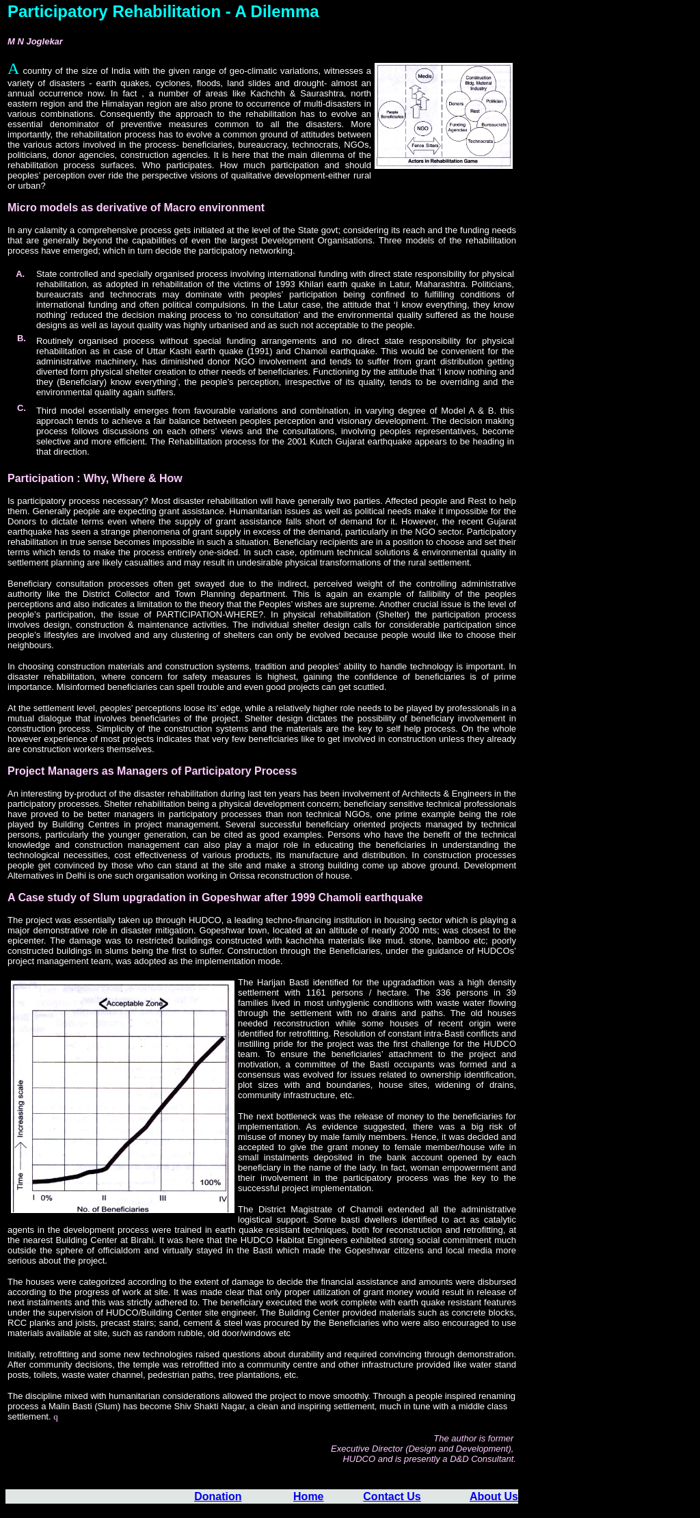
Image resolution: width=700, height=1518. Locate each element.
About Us (494, 1496)
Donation (217, 1496)
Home (308, 1496)
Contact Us (391, 1496)
